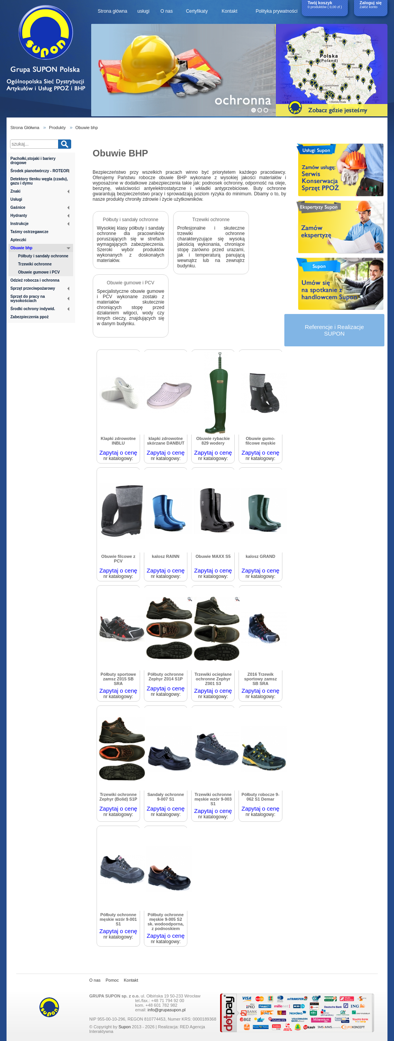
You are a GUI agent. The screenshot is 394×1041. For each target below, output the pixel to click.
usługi (143, 11)
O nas (166, 11)
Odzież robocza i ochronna (34, 280)
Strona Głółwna (24, 127)
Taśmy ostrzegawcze (29, 232)
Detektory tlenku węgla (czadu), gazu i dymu (39, 181)
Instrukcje (39, 224)
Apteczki (18, 240)
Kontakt (229, 11)
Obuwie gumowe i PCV (39, 272)
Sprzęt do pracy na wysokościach (39, 298)
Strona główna (112, 11)
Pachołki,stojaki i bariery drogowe (32, 160)
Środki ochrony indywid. (39, 309)
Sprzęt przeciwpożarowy (39, 288)
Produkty (57, 127)
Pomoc (112, 980)
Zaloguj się (371, 2)
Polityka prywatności (276, 11)
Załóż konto (369, 7)
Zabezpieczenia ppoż (29, 317)
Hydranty (39, 215)
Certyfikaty (197, 11)
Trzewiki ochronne (35, 264)
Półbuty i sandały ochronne (43, 256)
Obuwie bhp (86, 127)
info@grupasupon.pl (167, 1009)
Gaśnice (39, 207)
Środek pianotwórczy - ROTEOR (39, 171)
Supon (125, 1026)
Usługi (16, 199)
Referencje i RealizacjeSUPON (334, 330)
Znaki (39, 191)
